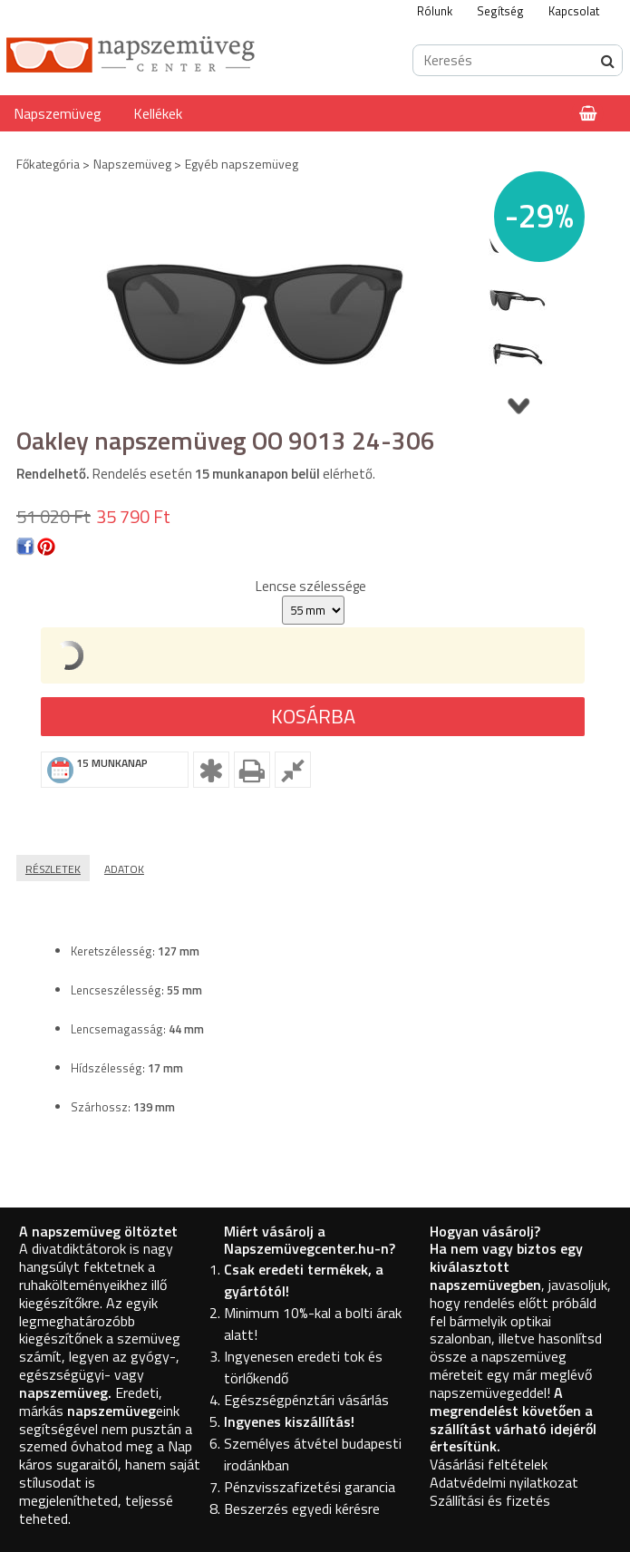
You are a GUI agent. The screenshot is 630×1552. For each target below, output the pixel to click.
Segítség (500, 11)
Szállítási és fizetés (490, 1500)
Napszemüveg (58, 113)
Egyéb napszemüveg (241, 163)
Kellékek (157, 113)
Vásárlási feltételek (489, 1464)
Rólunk (434, 11)
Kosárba (313, 716)
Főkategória (48, 163)
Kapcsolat (573, 11)
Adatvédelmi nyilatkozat (504, 1482)
